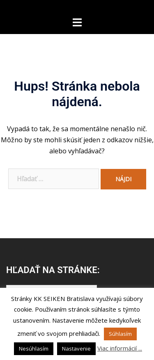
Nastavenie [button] (76, 348)
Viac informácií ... (119, 348)
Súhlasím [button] (120, 333)
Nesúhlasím (33, 348)
